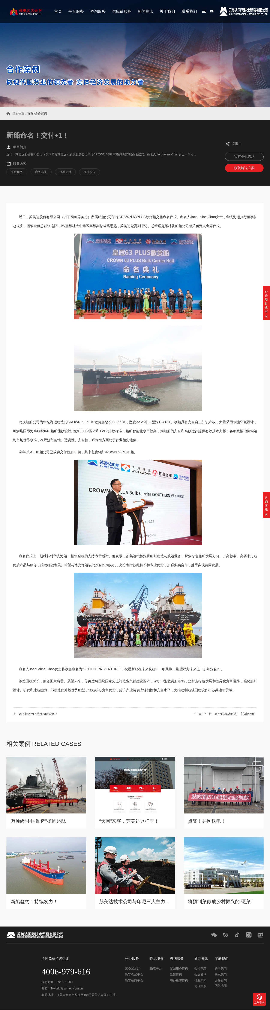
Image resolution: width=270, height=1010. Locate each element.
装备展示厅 (132, 968)
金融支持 (65, 172)
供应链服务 (121, 11)
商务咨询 (41, 172)
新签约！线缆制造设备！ (41, 714)
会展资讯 (200, 974)
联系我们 (189, 11)
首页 (58, 11)
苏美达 (34, 217)
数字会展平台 (134, 974)
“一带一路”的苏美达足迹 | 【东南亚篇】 (231, 714)
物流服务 (90, 172)
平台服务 (76, 11)
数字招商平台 (134, 980)
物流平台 (156, 968)
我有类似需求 (244, 156)
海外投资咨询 (179, 980)
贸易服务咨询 (179, 968)
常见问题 (200, 986)
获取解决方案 (244, 168)
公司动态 (200, 968)
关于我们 (167, 11)
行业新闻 (200, 980)
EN (212, 11)
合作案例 (41, 113)
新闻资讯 (145, 11)
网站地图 (221, 985)
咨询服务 (98, 11)
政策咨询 (176, 974)
